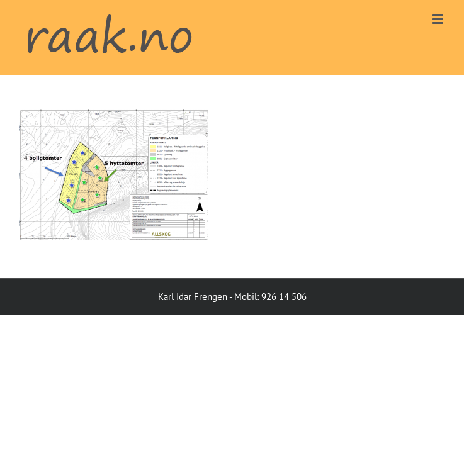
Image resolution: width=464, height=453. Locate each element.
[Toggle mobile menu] (438, 19)
